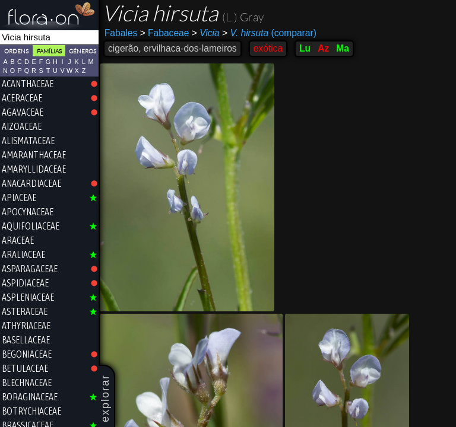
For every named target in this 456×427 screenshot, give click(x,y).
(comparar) (269, 33)
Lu (305, 48)
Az (323, 48)
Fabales (120, 33)
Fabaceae (164, 33)
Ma (342, 48)
